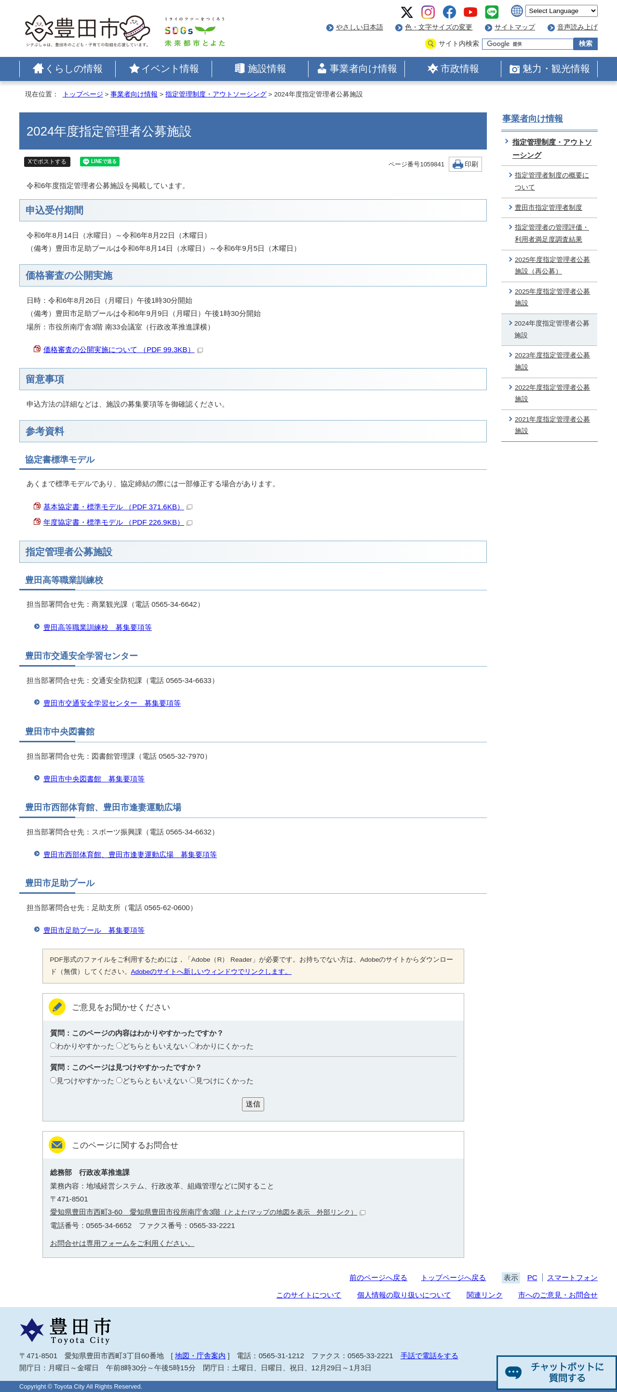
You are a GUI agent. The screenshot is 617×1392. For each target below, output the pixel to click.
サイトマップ (515, 27)
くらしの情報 (74, 68)
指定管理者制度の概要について (552, 181)
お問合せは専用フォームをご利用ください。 (122, 1243)
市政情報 (460, 68)
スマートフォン (572, 1277)
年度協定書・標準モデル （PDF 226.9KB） (117, 522)
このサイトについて (308, 1295)
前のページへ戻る (378, 1277)
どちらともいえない (155, 1046)
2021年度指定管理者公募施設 (552, 425)
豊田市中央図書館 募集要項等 (94, 779)
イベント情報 (170, 68)
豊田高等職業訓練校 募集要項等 (97, 627)
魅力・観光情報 (556, 68)
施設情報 (267, 68)
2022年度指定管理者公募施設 (552, 393)
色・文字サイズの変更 (438, 27)
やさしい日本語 (359, 27)
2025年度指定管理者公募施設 (552, 297)
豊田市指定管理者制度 (548, 207)
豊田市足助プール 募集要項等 (94, 930)
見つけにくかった (225, 1081)
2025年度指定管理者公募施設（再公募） (552, 265)
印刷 (471, 164)
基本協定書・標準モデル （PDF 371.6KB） (117, 507)
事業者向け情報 (363, 68)
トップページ (83, 94)
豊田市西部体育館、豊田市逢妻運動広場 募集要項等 (130, 854)
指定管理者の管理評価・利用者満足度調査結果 (552, 233)
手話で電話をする (429, 1355)
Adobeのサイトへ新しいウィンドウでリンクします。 (211, 971)
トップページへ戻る (453, 1277)
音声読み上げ (577, 27)
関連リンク (485, 1295)
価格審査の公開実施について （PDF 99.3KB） (123, 349)
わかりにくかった (225, 1046)
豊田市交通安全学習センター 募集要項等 (112, 703)
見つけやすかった (85, 1081)
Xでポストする (47, 161)
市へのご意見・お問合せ (558, 1295)
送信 (253, 1104)
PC (532, 1277)
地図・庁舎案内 (200, 1355)
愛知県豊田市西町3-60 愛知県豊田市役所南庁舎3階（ (208, 1212)
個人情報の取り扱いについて (404, 1295)
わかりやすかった (85, 1046)
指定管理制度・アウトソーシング (216, 94)
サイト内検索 (459, 43)
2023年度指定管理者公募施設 (552, 361)
